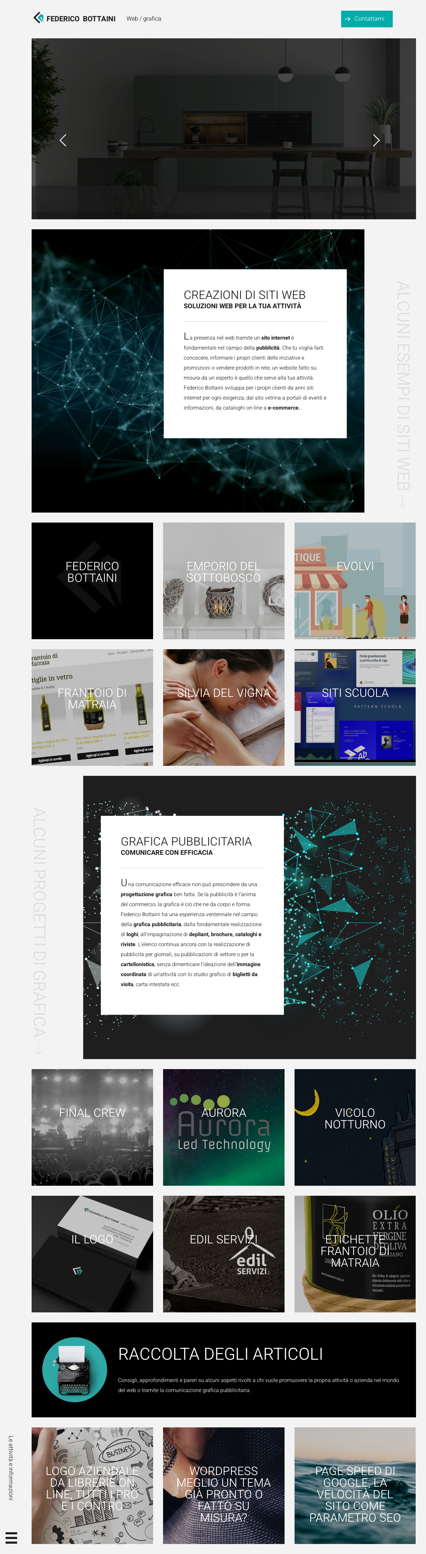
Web (132, 18)
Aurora (223, 1113)
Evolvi (355, 567)
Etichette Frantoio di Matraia (355, 1251)
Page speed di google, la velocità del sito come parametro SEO (355, 1495)
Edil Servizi (224, 1240)
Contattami (369, 18)
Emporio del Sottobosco (223, 572)
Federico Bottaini (92, 572)
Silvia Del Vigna (224, 693)
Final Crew (92, 1113)
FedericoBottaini (81, 19)
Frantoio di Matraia (92, 699)
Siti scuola (355, 693)
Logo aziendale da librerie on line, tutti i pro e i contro (92, 1489)
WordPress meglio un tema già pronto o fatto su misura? (223, 1495)
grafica (152, 18)
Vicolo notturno (355, 1119)
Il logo (92, 1240)
